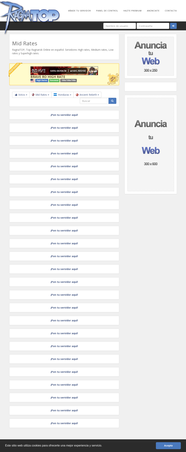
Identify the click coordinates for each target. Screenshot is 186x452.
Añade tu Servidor (79, 10)
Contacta (171, 10)
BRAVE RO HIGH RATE (47, 77)
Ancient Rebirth (87, 94)
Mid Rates (40, 94)
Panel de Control (107, 10)
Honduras (62, 94)
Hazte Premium (132, 10)
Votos (20, 94)
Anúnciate (153, 10)
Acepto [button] (168, 445)
